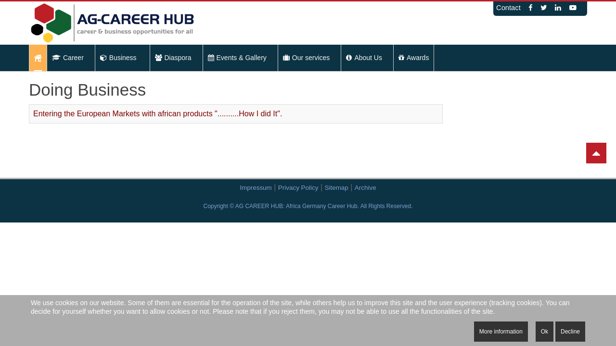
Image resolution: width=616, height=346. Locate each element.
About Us (367, 58)
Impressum (255, 187)
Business (122, 58)
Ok (544, 331)
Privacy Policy (298, 187)
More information (501, 331)
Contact (508, 8)
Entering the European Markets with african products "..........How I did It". (157, 114)
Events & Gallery (240, 58)
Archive (365, 187)
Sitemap (336, 187)
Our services (309, 58)
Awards (413, 58)
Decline (570, 331)
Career (71, 58)
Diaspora (176, 58)
